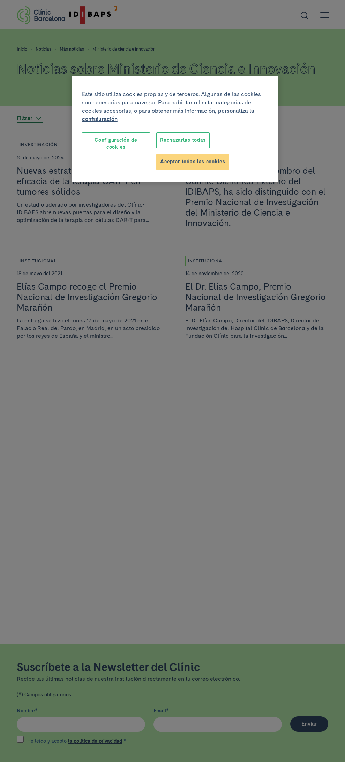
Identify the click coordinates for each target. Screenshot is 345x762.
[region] (175, 129)
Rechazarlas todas (183, 140)
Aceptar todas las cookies (192, 161)
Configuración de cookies (116, 143)
